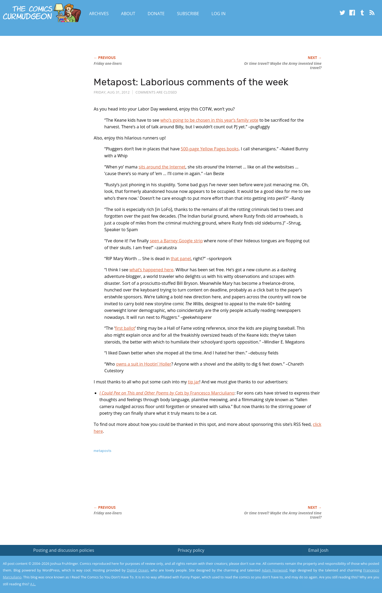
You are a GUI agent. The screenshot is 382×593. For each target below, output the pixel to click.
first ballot (125, 328)
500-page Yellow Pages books (209, 149)
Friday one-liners (108, 63)
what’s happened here (151, 270)
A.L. (33, 584)
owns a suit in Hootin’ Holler (143, 364)
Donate (156, 13)
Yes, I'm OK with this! (337, 573)
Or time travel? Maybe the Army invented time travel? (283, 65)
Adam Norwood (274, 570)
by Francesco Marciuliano (167, 393)
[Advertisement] (190, 485)
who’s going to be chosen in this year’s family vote (209, 120)
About (128, 13)
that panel (181, 258)
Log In (218, 13)
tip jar (193, 382)
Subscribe (188, 13)
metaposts (102, 451)
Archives (99, 13)
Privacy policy (191, 550)
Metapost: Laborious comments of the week (191, 82)
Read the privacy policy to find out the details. (334, 560)
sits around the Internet (162, 167)
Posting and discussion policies (63, 550)
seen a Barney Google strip (176, 241)
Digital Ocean (137, 570)
